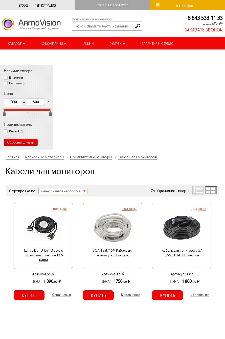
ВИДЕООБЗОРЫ (69, 56)
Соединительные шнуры (91, 157)
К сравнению (61, 295)
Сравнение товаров (112, 5)
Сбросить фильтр (20, 142)
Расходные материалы (44, 157)
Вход (23, 5)
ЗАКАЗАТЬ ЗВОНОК (203, 30)
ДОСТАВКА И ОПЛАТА (24, 56)
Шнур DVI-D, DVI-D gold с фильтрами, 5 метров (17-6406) (43, 255)
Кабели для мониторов (137, 157)
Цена (35, 281)
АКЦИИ (88, 44)
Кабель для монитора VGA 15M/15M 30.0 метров (182, 253)
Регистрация (45, 5)
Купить (29, 295)
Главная (12, 157)
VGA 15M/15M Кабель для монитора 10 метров (112, 253)
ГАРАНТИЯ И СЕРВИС (157, 44)
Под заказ (60, 209)
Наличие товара (18, 70)
